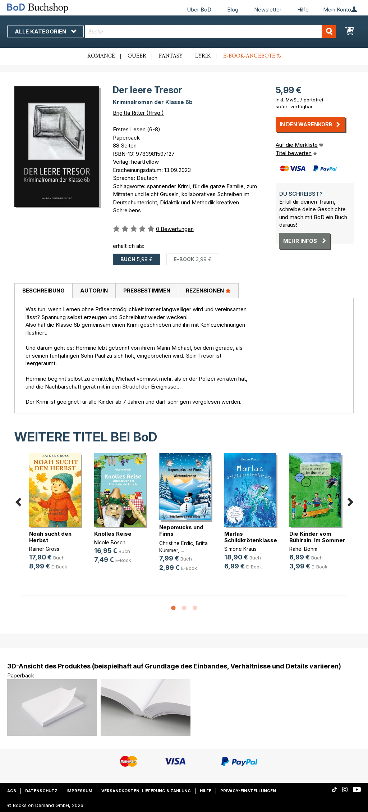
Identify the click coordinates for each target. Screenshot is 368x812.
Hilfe (303, 9)
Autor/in (94, 290)
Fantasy (171, 56)
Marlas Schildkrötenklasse (250, 537)
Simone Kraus (240, 549)
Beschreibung (43, 290)
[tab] (43, 291)
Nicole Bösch (109, 542)
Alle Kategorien (45, 31)
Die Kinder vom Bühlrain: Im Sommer (317, 537)
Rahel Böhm (303, 549)
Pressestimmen (146, 290)
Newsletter (267, 9)
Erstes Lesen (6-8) (136, 129)
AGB (11, 790)
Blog (232, 9)
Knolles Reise (113, 533)
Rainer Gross (44, 549)
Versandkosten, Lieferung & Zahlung (146, 790)
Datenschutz (41, 790)
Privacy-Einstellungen (248, 790)
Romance (101, 56)
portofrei (313, 100)
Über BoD (199, 9)
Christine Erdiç (176, 543)
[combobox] (210, 31)
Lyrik (203, 56)
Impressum (79, 790)
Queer (137, 56)
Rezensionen (208, 290)
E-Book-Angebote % (252, 56)
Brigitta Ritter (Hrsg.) (138, 112)
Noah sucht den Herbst (50, 537)
